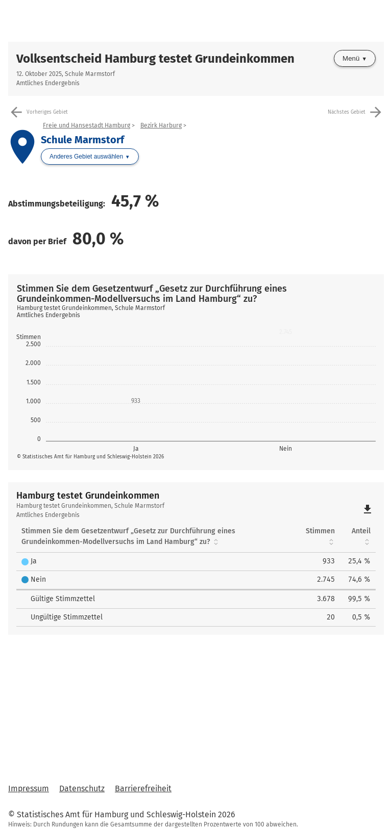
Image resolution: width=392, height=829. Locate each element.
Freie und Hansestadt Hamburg (86, 125)
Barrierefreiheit (143, 788)
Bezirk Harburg (161, 125)
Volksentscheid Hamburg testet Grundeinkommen (155, 58)
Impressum (28, 788)
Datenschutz (82, 788)
